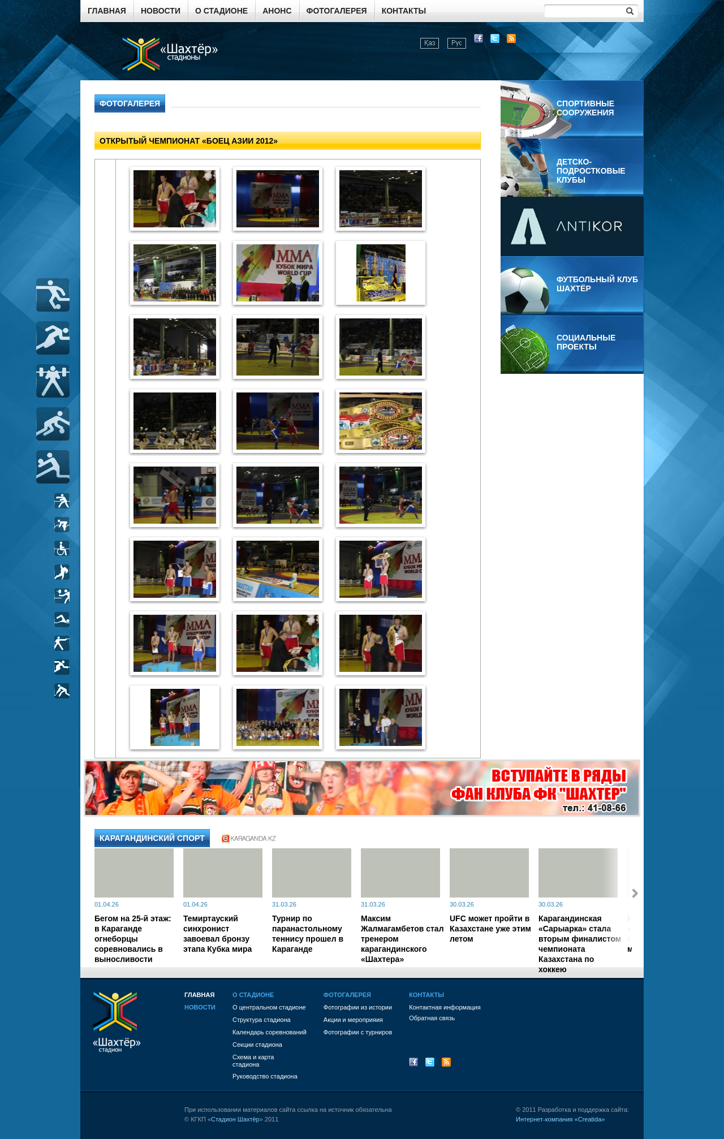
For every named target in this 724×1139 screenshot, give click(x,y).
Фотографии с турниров (358, 1032)
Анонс (276, 10)
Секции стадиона (257, 1044)
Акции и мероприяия (353, 1019)
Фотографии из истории (358, 1007)
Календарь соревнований (269, 1032)
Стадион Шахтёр (235, 1119)
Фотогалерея (337, 10)
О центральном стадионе (269, 1007)
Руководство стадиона (265, 1076)
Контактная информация (444, 1007)
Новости (160, 10)
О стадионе (221, 10)
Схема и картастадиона (253, 1061)
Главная (107, 10)
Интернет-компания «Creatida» (560, 1119)
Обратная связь (432, 1018)
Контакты (404, 10)
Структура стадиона (261, 1019)
